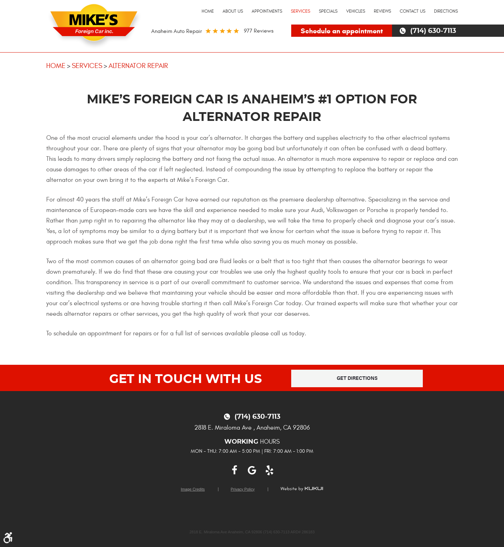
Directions (446, 11)
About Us (233, 11)
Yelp (269, 471)
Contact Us (412, 11)
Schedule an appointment (342, 31)
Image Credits (193, 489)
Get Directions (357, 378)
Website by (301, 489)
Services (300, 11)
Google (252, 471)
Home (208, 11)
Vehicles (355, 11)
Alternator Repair (138, 66)
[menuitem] (208, 11)
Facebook (234, 471)
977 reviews (258, 31)
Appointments (267, 11)
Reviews (382, 11)
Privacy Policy (242, 489)
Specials (328, 11)
